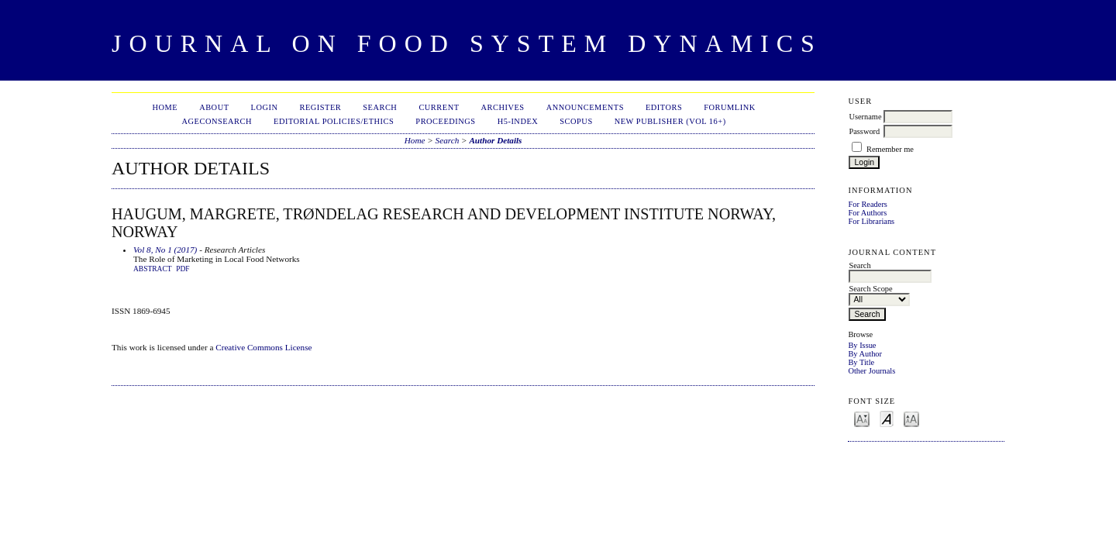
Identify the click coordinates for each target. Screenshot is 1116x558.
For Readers (867, 204)
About (214, 107)
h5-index (518, 121)
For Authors (867, 212)
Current (438, 107)
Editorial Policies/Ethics (334, 121)
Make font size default (886, 418)
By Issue (862, 345)
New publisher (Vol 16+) (670, 121)
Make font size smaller (862, 418)
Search (380, 107)
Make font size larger (911, 418)
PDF (182, 269)
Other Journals (871, 371)
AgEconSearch (217, 121)
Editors (664, 107)
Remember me (890, 149)
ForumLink (729, 107)
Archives (503, 107)
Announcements (585, 107)
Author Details (495, 140)
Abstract (152, 269)
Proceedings (445, 121)
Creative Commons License (263, 347)
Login (264, 107)
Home (164, 107)
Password (864, 131)
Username (865, 116)
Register (320, 107)
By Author (865, 354)
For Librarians (871, 221)
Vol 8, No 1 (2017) (165, 249)
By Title (861, 362)
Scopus (576, 121)
